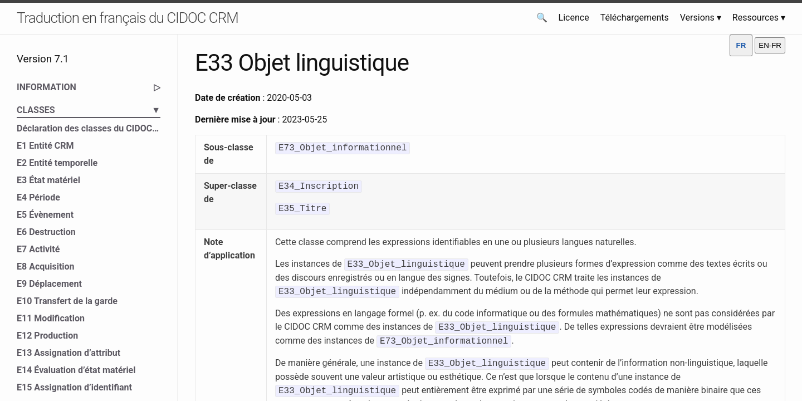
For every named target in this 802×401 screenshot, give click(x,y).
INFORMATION (88, 87)
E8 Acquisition (46, 266)
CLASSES (88, 110)
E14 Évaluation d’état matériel (76, 370)
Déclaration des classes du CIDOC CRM (88, 128)
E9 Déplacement (49, 283)
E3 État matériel (48, 180)
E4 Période (38, 197)
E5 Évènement (45, 214)
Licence (574, 17)
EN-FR (770, 45)
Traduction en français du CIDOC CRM (127, 17)
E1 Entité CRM (45, 145)
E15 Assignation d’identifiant (74, 387)
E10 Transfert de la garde (67, 301)
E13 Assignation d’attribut (68, 353)
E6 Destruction (46, 232)
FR (741, 45)
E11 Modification (51, 318)
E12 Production (47, 335)
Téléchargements (634, 17)
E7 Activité (38, 249)
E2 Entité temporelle (57, 163)
